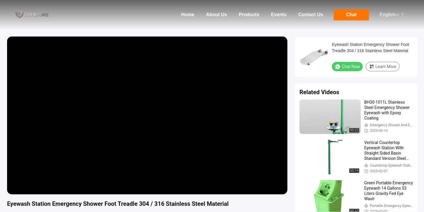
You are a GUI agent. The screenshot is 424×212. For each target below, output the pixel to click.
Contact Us (310, 14)
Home (187, 14)
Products (249, 14)
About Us (216, 14)
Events (278, 14)
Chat (351, 14)
